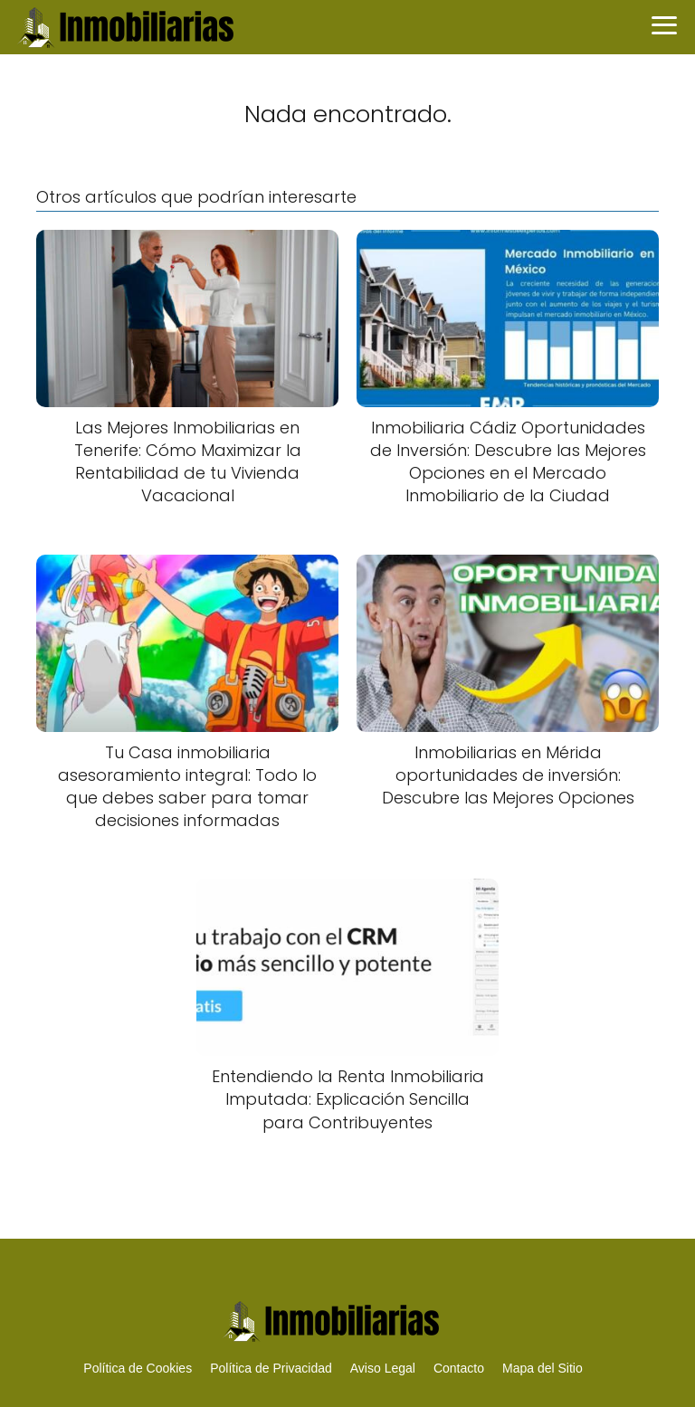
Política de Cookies (137, 1368)
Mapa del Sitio (542, 1368)
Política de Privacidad (271, 1368)
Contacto (458, 1368)
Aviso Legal (382, 1368)
